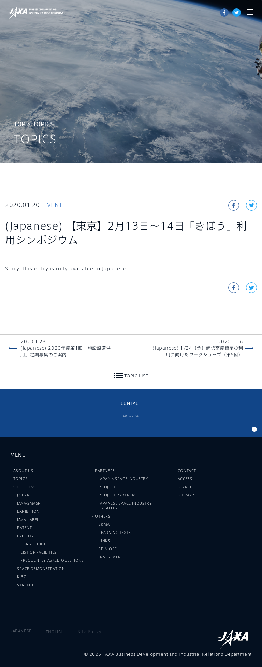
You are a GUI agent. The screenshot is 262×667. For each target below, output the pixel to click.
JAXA (17, 13)
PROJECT (107, 487)
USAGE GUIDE (33, 544)
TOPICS (43, 124)
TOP (20, 124)
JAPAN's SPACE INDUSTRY (123, 478)
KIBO (22, 576)
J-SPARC (24, 495)
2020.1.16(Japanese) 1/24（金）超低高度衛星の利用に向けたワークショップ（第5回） (197, 348)
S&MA (104, 524)
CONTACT (187, 470)
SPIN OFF (108, 548)
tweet (236, 12)
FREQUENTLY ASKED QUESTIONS (52, 560)
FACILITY (25, 536)
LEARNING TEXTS (115, 532)
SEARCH (185, 487)
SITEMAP (186, 495)
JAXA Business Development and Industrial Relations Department (45, 13)
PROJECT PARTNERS (118, 495)
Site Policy (90, 631)
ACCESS (185, 478)
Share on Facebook (224, 12)
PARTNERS (105, 470)
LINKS (104, 540)
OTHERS (103, 516)
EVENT (53, 204)
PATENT (24, 527)
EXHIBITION (28, 511)
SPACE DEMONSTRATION (41, 568)
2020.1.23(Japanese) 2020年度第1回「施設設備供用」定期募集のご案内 (65, 348)
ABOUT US (23, 470)
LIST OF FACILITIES (38, 552)
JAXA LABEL (28, 519)
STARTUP (25, 585)
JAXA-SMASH (29, 503)
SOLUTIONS (24, 487)
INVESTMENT (111, 557)
